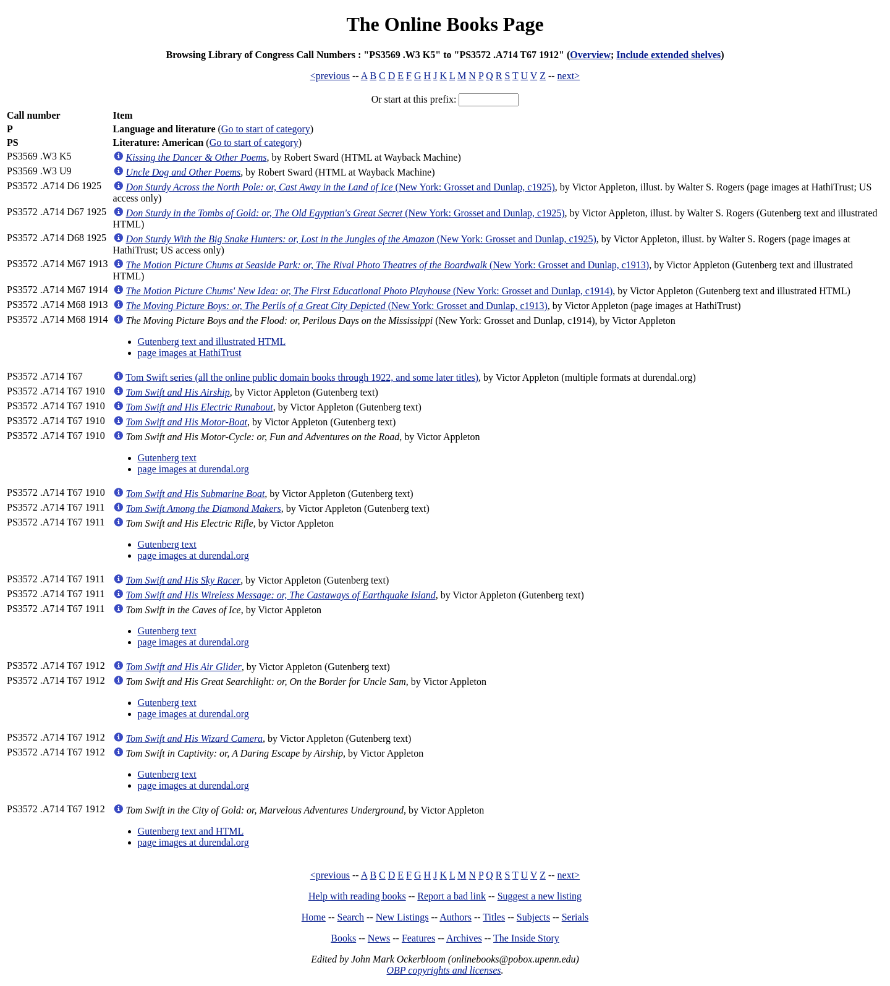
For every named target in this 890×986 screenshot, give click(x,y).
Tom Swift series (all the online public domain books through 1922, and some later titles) (301, 377)
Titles (494, 917)
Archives (464, 938)
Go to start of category (265, 129)
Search (351, 917)
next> (568, 75)
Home (314, 917)
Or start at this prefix (412, 99)
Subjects (533, 917)
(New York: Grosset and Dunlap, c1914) (369, 291)
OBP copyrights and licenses (443, 970)
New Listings (402, 917)
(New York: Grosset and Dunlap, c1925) (340, 187)
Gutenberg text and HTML (191, 831)
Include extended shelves (668, 54)
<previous (330, 75)
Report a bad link (451, 896)
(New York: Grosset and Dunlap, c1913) (388, 265)
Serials (575, 917)
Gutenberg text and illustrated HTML (212, 341)
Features (418, 938)
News (379, 938)
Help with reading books (357, 896)
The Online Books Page (444, 24)
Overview (590, 54)
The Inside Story (526, 938)
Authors (455, 917)
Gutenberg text (167, 458)
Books (343, 938)
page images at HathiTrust (190, 352)
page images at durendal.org (193, 469)
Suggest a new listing (540, 896)
